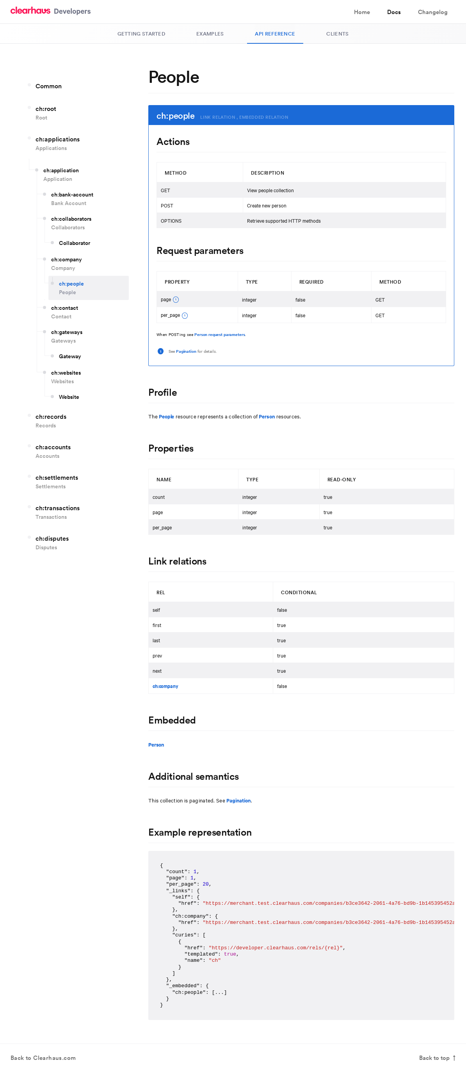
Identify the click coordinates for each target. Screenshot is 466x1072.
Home (362, 12)
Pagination (186, 351)
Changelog (433, 12)
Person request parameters (219, 334)
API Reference (275, 33)
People (166, 416)
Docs (394, 12)
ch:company (165, 686)
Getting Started (141, 33)
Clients (337, 33)
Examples (210, 33)
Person (267, 416)
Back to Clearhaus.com (43, 1058)
